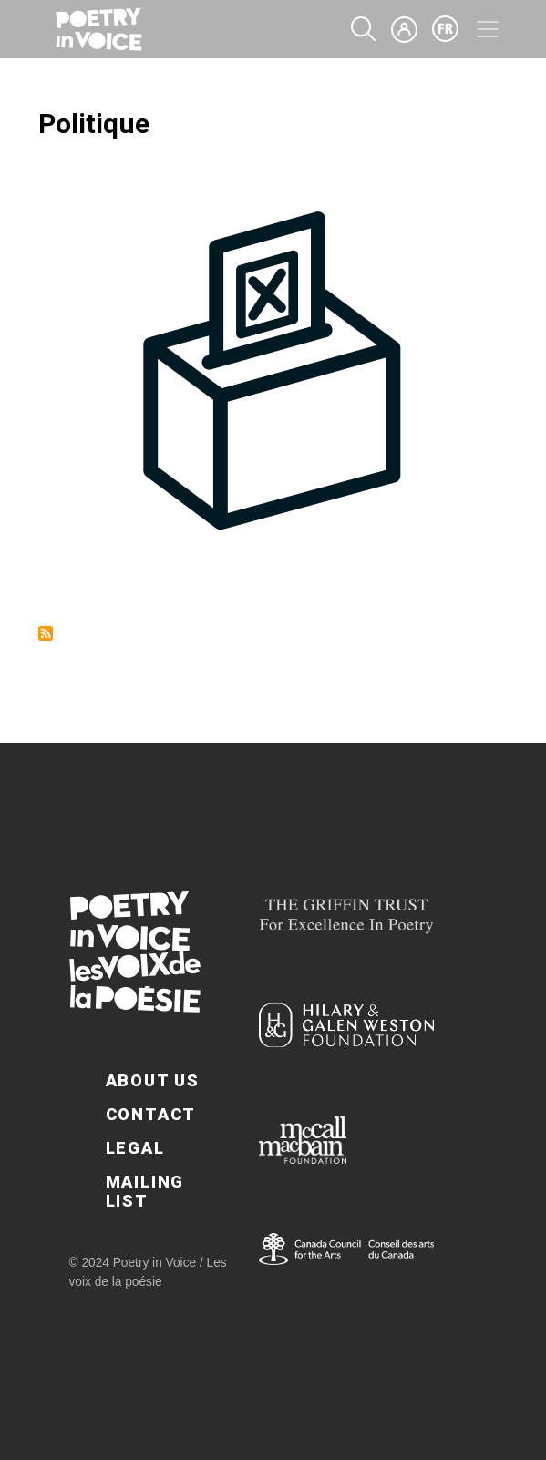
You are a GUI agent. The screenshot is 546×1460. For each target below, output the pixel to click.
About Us (153, 1080)
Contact (151, 1114)
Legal (135, 1147)
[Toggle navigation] (488, 29)
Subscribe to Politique (45, 633)
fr (445, 29)
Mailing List (145, 1191)
